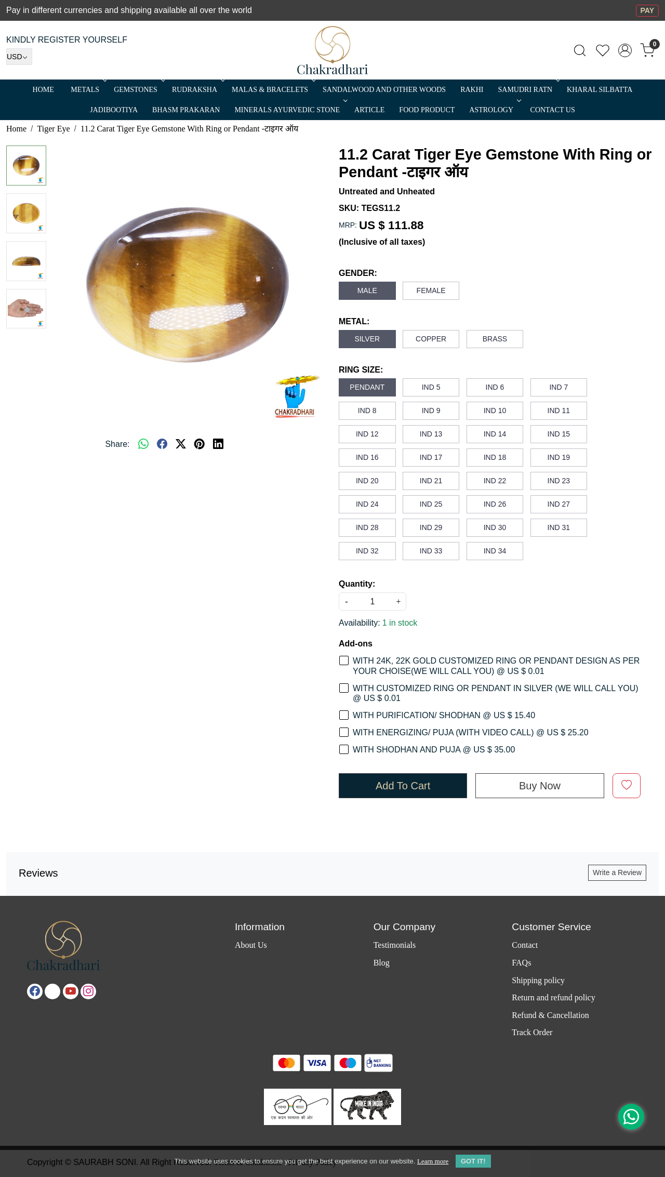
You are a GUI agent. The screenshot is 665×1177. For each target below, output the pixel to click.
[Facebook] (35, 991)
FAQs (521, 962)
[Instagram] (88, 991)
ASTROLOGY (494, 110)
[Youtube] (70, 991)
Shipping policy (538, 980)
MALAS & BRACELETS (273, 90)
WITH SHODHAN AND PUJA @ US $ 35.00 (434, 749)
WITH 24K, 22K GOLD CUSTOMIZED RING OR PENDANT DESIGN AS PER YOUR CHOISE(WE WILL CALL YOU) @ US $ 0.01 (496, 665)
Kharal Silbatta (599, 90)
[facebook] (162, 444)
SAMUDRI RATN (528, 90)
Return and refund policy (553, 997)
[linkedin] (218, 444)
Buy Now (540, 785)
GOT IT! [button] (473, 1161)
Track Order (532, 1032)
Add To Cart (403, 785)
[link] (579, 50)
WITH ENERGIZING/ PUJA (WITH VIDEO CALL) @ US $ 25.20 (471, 732)
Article (369, 110)
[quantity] (372, 601)
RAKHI (471, 90)
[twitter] (180, 444)
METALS (88, 90)
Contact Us (552, 110)
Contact (525, 945)
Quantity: (357, 583)
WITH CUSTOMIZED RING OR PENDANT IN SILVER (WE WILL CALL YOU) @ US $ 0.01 (496, 693)
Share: (117, 444)
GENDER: (358, 273)
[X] (52, 991)
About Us (251, 945)
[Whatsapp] (143, 444)
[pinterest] (199, 444)
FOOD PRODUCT (427, 110)
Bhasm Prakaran (186, 110)
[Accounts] (625, 50)
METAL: (354, 321)
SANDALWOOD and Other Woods (384, 90)
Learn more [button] (432, 1161)
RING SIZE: (361, 369)
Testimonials (395, 945)
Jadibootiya (114, 110)
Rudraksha (197, 90)
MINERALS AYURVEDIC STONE (289, 110)
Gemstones (138, 90)
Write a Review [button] (617, 872)
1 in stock (400, 622)
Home (43, 90)
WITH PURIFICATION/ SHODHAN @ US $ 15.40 (444, 715)
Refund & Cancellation (550, 1015)
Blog (382, 962)
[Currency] (19, 56)
